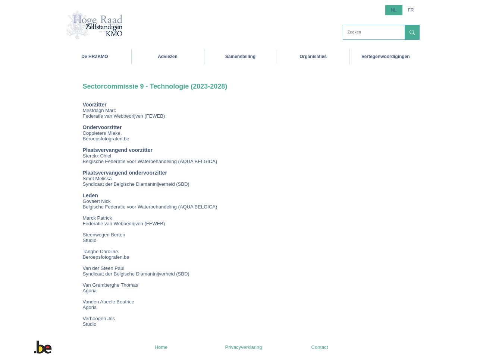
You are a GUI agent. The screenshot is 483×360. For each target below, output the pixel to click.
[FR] (411, 10)
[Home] (161, 347)
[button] (95, 56)
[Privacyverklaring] (244, 347)
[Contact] (320, 347)
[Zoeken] (368, 32)
